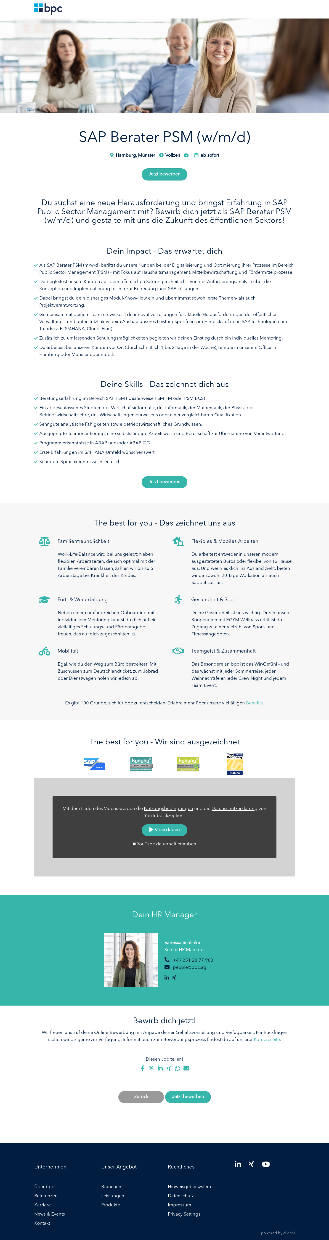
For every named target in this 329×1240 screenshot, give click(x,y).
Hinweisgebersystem (189, 1187)
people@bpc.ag (189, 967)
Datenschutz (181, 1196)
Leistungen (112, 1196)
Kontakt (42, 1223)
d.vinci (289, 1233)
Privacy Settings (184, 1214)
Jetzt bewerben (164, 174)
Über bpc (44, 1187)
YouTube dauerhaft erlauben (166, 844)
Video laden (164, 829)
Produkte (110, 1205)
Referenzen (46, 1196)
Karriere (42, 1205)
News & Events (49, 1214)
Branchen (111, 1187)
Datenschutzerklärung (234, 809)
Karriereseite (267, 1040)
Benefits (254, 703)
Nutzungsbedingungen (168, 809)
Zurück (141, 1097)
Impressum (179, 1205)
